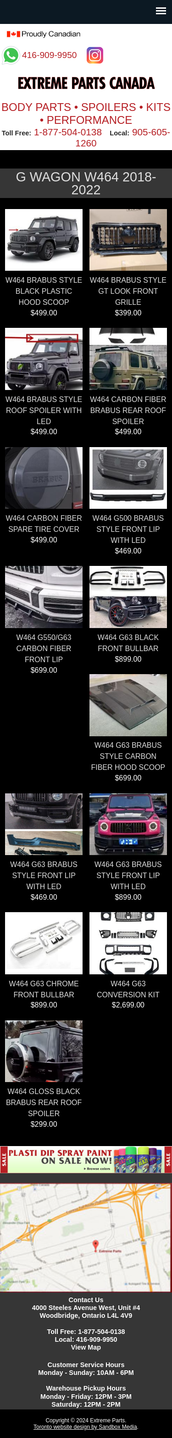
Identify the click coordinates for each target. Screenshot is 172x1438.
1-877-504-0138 (68, 132)
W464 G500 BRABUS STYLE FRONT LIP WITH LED (128, 529)
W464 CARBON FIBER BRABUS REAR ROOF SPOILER (128, 410)
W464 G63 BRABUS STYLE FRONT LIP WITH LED (44, 876)
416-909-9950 (96, 1339)
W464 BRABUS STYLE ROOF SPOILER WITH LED (44, 410)
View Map (86, 1347)
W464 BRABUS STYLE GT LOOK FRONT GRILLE (128, 291)
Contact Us (86, 1300)
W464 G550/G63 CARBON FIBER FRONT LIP (44, 649)
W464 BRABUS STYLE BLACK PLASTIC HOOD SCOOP (44, 291)
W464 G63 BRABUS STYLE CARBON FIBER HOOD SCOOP (128, 756)
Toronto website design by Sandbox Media (85, 1427)
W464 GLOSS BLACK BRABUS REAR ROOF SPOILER (44, 1103)
